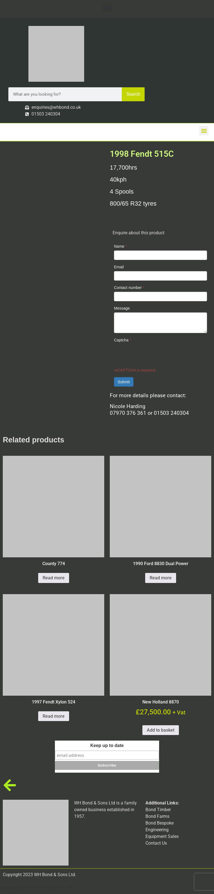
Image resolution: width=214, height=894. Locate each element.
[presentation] (156, 355)
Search (133, 94)
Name (120, 246)
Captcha (122, 340)
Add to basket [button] (160, 730)
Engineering (157, 829)
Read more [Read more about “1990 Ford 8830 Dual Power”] (161, 577)
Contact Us (156, 843)
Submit (124, 382)
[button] (107, 7)
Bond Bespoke (159, 823)
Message (122, 308)
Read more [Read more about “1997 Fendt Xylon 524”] (54, 716)
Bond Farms (157, 816)
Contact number (129, 287)
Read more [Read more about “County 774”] (54, 577)
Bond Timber (158, 809)
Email (119, 267)
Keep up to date (107, 745)
